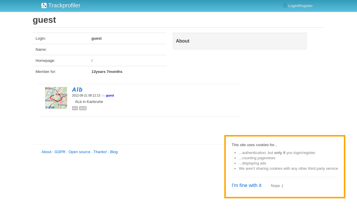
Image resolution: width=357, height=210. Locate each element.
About (46, 152)
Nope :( (277, 185)
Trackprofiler (60, 5)
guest (110, 95)
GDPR (60, 152)
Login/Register (298, 5)
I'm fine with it (246, 185)
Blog (114, 152)
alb (83, 108)
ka (75, 108)
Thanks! (100, 152)
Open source (79, 152)
